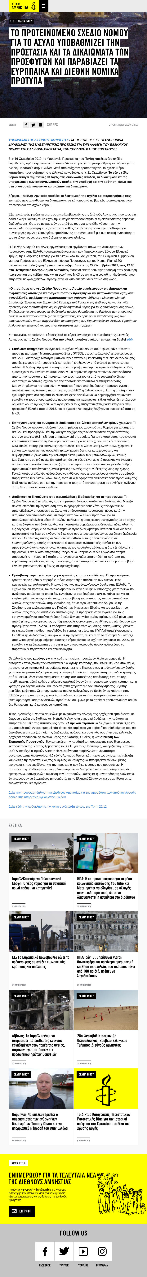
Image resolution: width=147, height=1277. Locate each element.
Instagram (102, 1265)
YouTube (83, 1265)
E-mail (40, 125)
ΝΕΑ (12, 21)
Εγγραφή (22, 1211)
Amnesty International (24, 6)
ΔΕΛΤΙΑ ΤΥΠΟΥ (25, 21)
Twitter (33, 125)
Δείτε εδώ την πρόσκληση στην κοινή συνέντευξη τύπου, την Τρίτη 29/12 (58, 806)
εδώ (130, 339)
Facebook (26, 125)
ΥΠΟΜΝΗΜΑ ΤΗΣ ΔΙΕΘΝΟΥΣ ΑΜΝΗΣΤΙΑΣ (39, 140)
